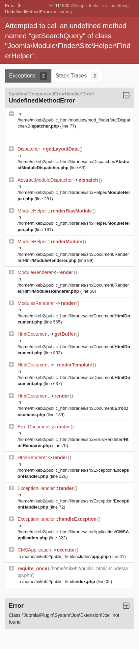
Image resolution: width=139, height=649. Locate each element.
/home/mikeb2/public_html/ (59, 581)
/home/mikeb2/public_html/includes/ (66, 556)
